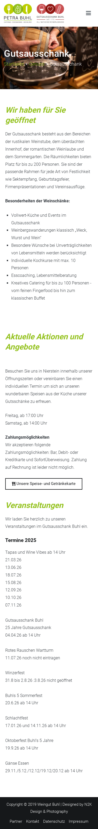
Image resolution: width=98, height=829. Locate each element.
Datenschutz (54, 821)
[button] (43, 484)
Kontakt (32, 821)
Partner (16, 821)
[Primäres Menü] (88, 13)
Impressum (78, 821)
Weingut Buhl (48, 804)
